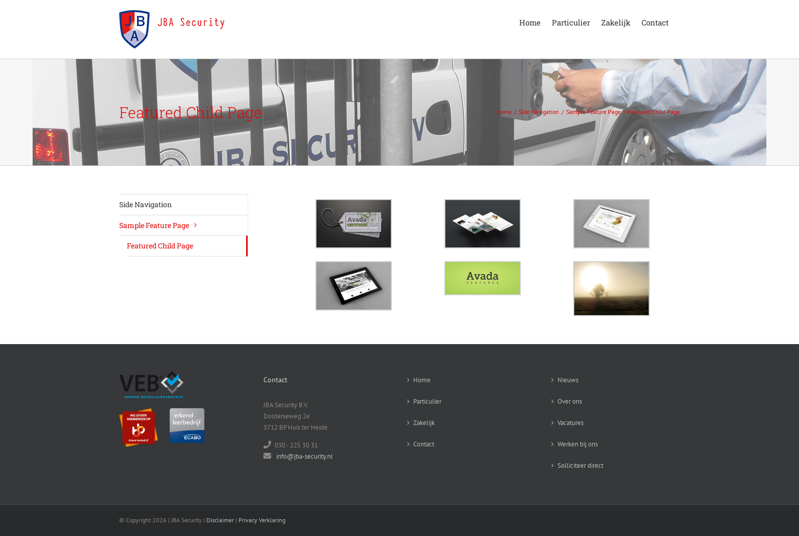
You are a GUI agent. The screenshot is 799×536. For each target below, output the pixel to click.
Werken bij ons (577, 444)
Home (422, 380)
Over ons (569, 401)
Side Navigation (145, 204)
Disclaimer (220, 520)
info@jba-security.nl (304, 456)
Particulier (427, 401)
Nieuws (567, 380)
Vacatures (570, 422)
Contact (423, 444)
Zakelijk (424, 422)
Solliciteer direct (580, 465)
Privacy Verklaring (261, 520)
